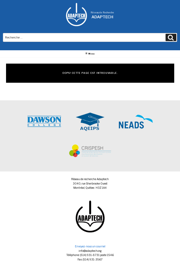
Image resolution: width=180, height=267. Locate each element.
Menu (90, 53)
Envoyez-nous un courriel (90, 246)
